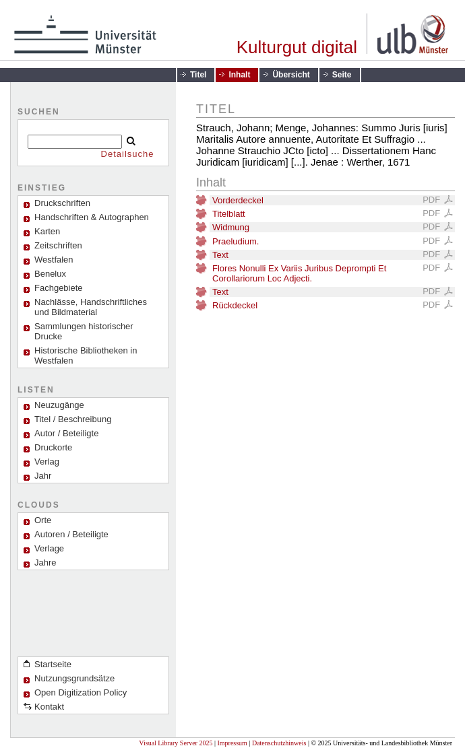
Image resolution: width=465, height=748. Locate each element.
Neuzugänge (59, 405)
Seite (342, 74)
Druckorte (53, 447)
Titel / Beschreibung (72, 419)
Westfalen (53, 259)
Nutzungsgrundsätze (74, 678)
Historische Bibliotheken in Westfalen (85, 355)
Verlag (46, 461)
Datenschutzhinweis (279, 743)
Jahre (45, 562)
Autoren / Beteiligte (71, 534)
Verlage (49, 548)
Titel (198, 74)
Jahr (42, 476)
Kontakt (49, 707)
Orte (42, 520)
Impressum (232, 743)
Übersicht (290, 74)
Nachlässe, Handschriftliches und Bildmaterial (90, 307)
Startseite (52, 664)
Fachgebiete (58, 288)
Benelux (50, 274)
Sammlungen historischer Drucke (83, 331)
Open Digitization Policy (80, 692)
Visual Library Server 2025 (175, 743)
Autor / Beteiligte (66, 433)
